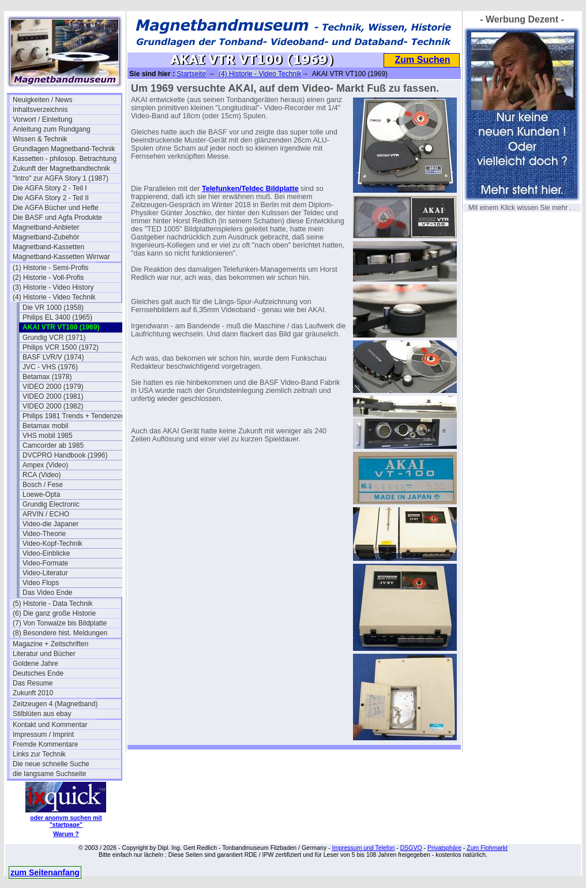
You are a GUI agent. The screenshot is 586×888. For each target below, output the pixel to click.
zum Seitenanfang (45, 872)
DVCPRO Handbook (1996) (64, 455)
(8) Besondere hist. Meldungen (60, 633)
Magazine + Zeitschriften (50, 644)
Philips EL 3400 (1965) (57, 317)
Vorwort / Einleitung (42, 119)
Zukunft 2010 (33, 693)
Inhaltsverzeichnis (40, 110)
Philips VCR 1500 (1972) (60, 347)
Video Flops (40, 583)
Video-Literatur (45, 573)
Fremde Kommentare (45, 744)
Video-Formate (45, 563)
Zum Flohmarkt (487, 847)
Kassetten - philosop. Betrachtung (65, 159)
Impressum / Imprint (43, 734)
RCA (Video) (41, 475)
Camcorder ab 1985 (53, 445)
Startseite (191, 74)
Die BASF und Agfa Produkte (57, 217)
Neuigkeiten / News (42, 100)
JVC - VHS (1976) (50, 367)
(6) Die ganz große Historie (54, 613)
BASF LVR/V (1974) (53, 357)
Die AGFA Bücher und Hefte (56, 208)
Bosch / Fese (42, 485)
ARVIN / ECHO (45, 514)
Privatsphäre (444, 847)
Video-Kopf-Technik (52, 543)
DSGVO (411, 847)
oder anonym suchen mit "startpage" (66, 821)
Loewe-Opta (41, 494)
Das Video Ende (47, 593)
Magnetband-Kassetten (48, 247)
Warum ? (66, 833)
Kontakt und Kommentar (50, 725)
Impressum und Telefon (363, 847)
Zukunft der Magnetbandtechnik (61, 168)
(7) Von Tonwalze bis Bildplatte (60, 623)
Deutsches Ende (38, 673)
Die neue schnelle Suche (51, 764)
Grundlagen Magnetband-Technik (64, 149)
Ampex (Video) (45, 465)
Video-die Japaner (50, 524)
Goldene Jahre (35, 664)
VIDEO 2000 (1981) (52, 396)
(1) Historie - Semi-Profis (50, 268)
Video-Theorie (44, 534)
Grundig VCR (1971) (53, 338)
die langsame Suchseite (49, 774)
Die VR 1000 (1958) (53, 308)
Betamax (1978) (47, 377)
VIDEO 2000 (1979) (52, 387)
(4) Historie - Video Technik (54, 297)
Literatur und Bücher (44, 654)
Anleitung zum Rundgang (52, 129)
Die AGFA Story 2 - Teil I (50, 188)
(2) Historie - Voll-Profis (48, 277)
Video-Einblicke (46, 553)
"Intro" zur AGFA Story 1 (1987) (60, 178)
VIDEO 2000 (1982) (52, 406)
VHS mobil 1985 (47, 436)
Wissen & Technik (40, 139)
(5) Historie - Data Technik (53, 604)
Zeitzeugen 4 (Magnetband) (55, 704)
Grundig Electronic (51, 504)
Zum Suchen (422, 60)
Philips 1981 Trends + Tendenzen (73, 416)
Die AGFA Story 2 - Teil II (51, 198)
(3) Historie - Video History (53, 287)
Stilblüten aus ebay (42, 714)
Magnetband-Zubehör (46, 237)
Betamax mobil (45, 426)
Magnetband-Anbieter (46, 227)
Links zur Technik (39, 754)
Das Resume (32, 683)
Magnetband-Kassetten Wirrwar (61, 257)
